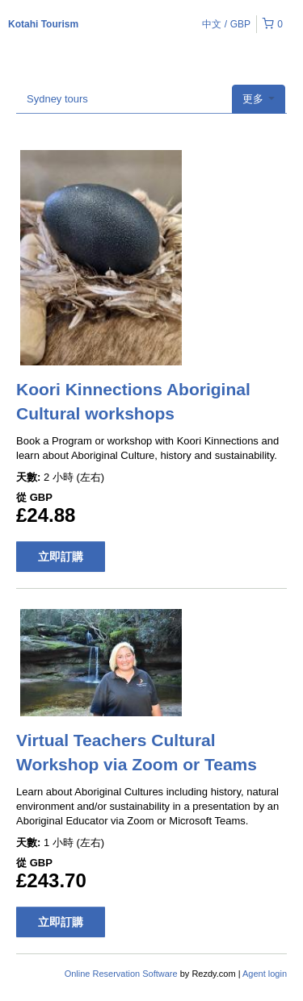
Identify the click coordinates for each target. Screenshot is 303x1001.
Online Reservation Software (121, 973)
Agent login (264, 973)
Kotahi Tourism (43, 24)
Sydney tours (57, 99)
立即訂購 (60, 556)
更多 (258, 99)
